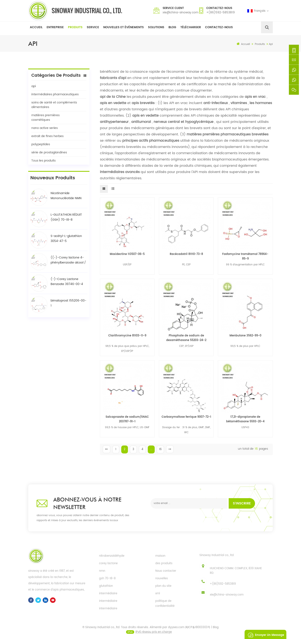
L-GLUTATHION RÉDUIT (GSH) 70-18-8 (66, 217)
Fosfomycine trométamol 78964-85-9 (245, 256)
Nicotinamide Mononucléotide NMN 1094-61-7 (66, 196)
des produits (163, 563)
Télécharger (190, 27)
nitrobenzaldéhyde (111, 556)
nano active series (44, 128)
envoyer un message (265, 634)
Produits (75, 27)
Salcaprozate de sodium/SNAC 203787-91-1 (127, 419)
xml (157, 593)
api (33, 86)
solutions (156, 27)
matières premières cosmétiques (45, 117)
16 (160, 449)
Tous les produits (43, 160)
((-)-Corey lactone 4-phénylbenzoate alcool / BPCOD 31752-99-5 (68, 260)
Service (93, 27)
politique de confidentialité (165, 603)
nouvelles (161, 578)
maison (160, 556)
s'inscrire (242, 503)
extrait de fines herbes (47, 136)
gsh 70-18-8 (107, 578)
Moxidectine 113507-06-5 (127, 254)
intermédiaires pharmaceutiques (55, 94)
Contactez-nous (219, 27)
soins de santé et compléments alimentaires (54, 104)
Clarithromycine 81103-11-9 (127, 336)
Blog (172, 27)
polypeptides (40, 144)
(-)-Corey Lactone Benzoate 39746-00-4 (67, 281)
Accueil (36, 27)
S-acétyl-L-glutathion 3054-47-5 (66, 238)
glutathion (106, 586)
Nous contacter (165, 571)
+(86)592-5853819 (220, 12)
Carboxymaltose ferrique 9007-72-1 (186, 417)
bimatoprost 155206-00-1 (68, 303)
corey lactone (108, 563)
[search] (267, 27)
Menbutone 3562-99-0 (245, 336)
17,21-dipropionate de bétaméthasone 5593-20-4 (245, 419)
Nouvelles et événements (123, 27)
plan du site (163, 586)
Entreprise (55, 27)
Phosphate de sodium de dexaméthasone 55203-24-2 (186, 338)
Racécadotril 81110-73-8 (186, 254)
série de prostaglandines (49, 152)
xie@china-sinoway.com (180, 12)
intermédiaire (108, 593)
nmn (102, 571)
